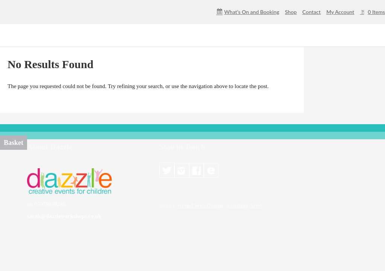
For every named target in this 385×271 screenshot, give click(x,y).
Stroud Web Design (199, 205)
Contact (311, 12)
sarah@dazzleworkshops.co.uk (64, 216)
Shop (291, 12)
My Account (340, 12)
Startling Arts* (245, 205)
